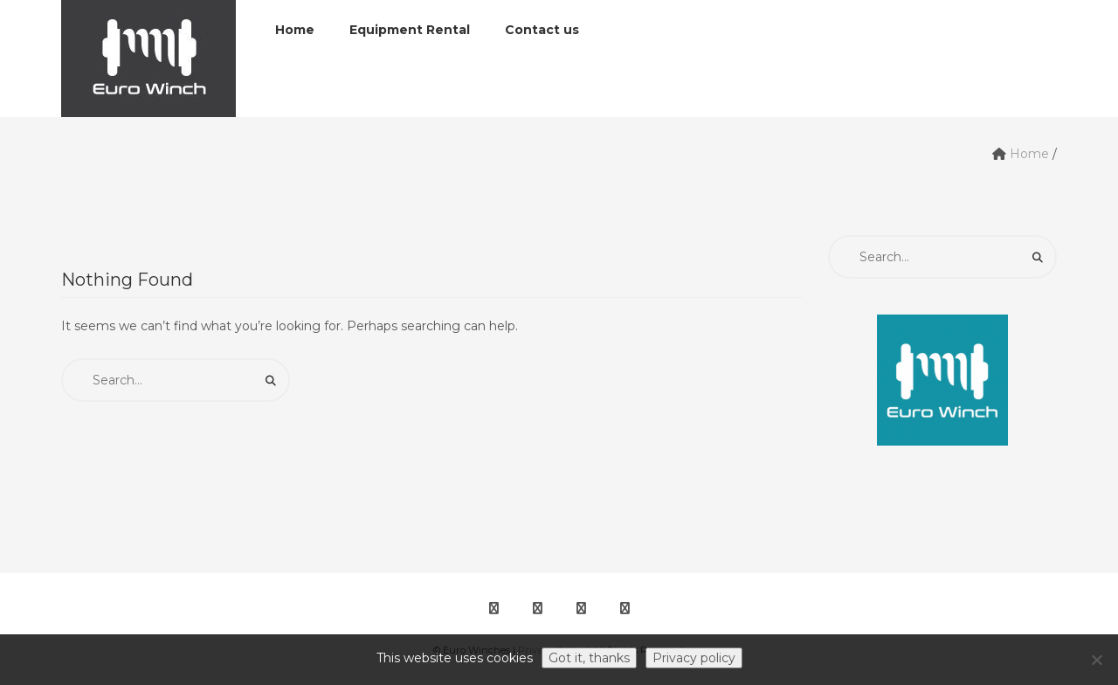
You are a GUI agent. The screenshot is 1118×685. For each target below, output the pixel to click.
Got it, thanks (589, 658)
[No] (1096, 659)
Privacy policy (693, 658)
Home (1029, 154)
